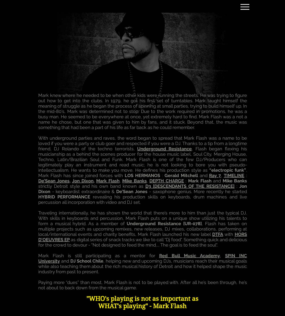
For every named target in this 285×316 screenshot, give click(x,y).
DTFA (217, 234)
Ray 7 (215, 175)
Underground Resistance (164, 148)
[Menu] (245, 7)
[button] (166, 180)
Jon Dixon (83, 180)
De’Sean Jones (53, 180)
